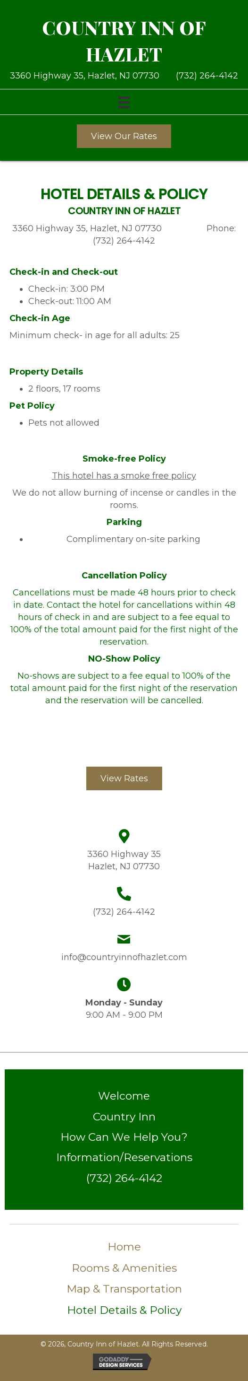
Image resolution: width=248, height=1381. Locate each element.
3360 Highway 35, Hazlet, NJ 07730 (87, 75)
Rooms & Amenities (124, 1268)
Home (124, 1246)
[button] (124, 136)
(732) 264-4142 (207, 75)
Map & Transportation (124, 1288)
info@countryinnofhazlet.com (124, 957)
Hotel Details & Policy (124, 1310)
